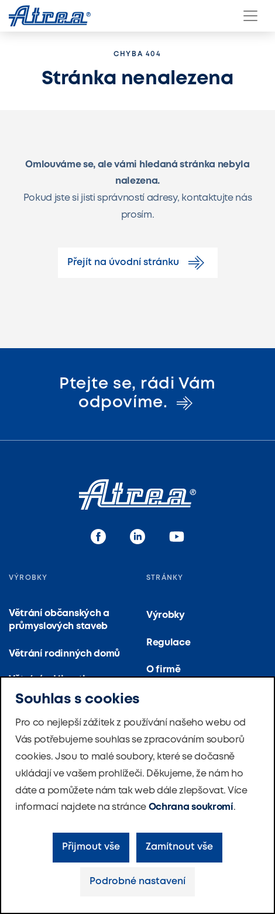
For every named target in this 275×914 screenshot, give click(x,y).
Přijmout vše (91, 847)
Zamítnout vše (179, 847)
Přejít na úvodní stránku (137, 263)
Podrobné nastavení (137, 881)
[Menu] (250, 16)
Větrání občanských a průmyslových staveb (59, 620)
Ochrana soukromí (191, 807)
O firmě (163, 669)
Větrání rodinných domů (64, 654)
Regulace (168, 642)
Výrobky (165, 615)
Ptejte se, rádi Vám (137, 394)
